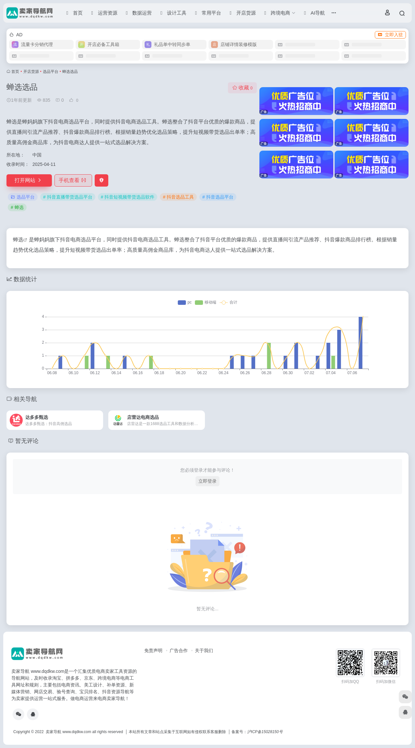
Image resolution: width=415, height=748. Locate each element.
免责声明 (153, 650)
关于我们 (204, 650)
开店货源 (31, 71)
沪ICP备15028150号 (264, 732)
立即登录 (207, 481)
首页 (15, 71)
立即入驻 (390, 34)
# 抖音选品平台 (217, 197)
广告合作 (179, 650)
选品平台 (50, 71)
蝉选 (18, 239)
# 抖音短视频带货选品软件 (128, 197)
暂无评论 (27, 441)
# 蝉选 (17, 207)
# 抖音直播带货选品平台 (67, 197)
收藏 (242, 87)
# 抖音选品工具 (178, 197)
